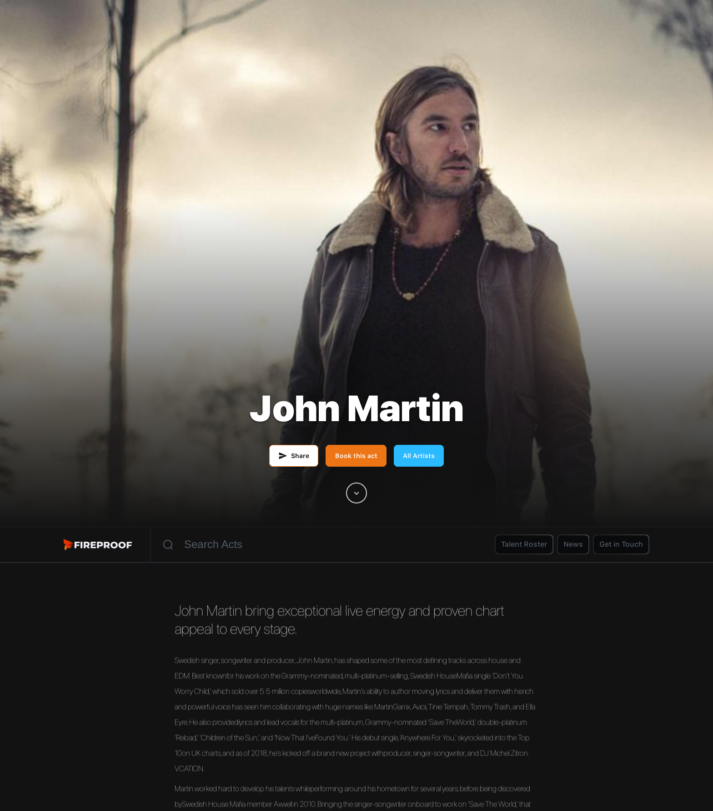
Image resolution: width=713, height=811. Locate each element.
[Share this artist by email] (293, 456)
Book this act (356, 455)
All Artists (419, 455)
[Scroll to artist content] (356, 493)
